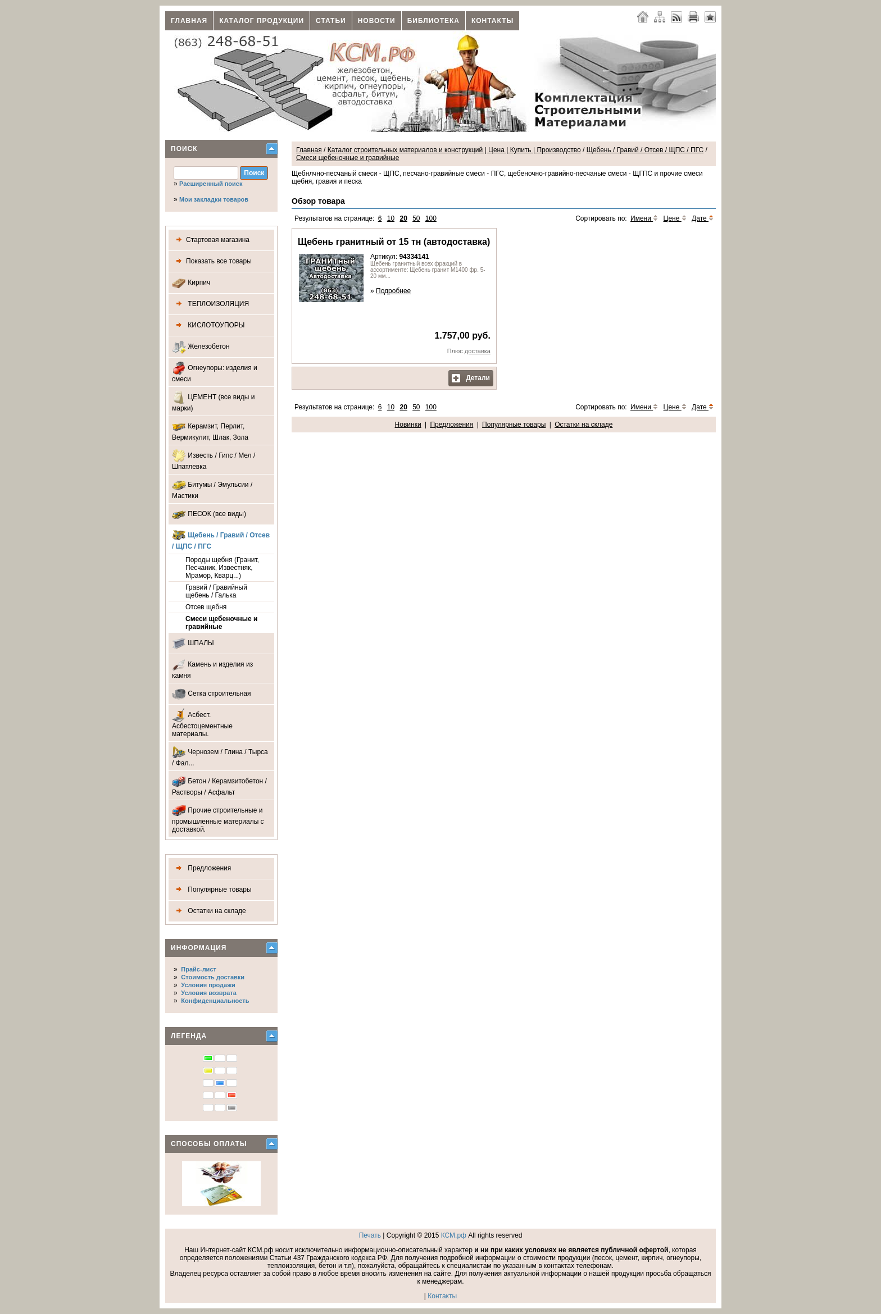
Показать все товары (212, 261)
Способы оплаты (209, 1144)
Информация (198, 948)
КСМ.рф (453, 1235)
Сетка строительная (211, 694)
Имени (644, 218)
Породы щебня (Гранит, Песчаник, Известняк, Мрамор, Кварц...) (222, 568)
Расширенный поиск (210, 183)
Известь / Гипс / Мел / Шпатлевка (213, 460)
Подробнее (393, 291)
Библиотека (433, 21)
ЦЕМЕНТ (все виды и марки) (213, 401)
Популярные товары (212, 890)
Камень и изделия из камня (212, 668)
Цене (675, 218)
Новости (377, 21)
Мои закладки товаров (213, 199)
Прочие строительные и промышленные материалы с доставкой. (218, 818)
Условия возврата (209, 992)
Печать (370, 1235)
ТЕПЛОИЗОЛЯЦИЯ (210, 304)
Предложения (201, 868)
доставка (478, 351)
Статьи (331, 21)
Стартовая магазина (210, 240)
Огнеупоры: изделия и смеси (214, 372)
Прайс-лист (198, 969)
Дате (703, 218)
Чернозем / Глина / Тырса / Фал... (220, 756)
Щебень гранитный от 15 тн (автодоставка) (394, 242)
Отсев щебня (205, 607)
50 (416, 218)
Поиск (184, 149)
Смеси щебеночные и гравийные (221, 623)
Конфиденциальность (215, 1000)
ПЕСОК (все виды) (209, 514)
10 (390, 218)
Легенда (189, 1036)
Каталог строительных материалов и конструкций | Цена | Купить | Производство (454, 150)
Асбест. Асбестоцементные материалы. (202, 723)
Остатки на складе (209, 911)
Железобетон (201, 347)
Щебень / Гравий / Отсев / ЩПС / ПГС (221, 539)
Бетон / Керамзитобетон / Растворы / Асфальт (219, 785)
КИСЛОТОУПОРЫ (208, 325)
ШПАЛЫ (193, 643)
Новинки (408, 424)
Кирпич (191, 283)
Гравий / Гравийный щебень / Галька (216, 591)
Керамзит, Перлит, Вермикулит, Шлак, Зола (210, 430)
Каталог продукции (261, 21)
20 (403, 218)
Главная (189, 21)
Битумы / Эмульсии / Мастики (212, 489)
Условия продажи (208, 985)
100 (431, 218)
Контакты (492, 21)
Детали (471, 378)
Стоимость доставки (212, 977)
